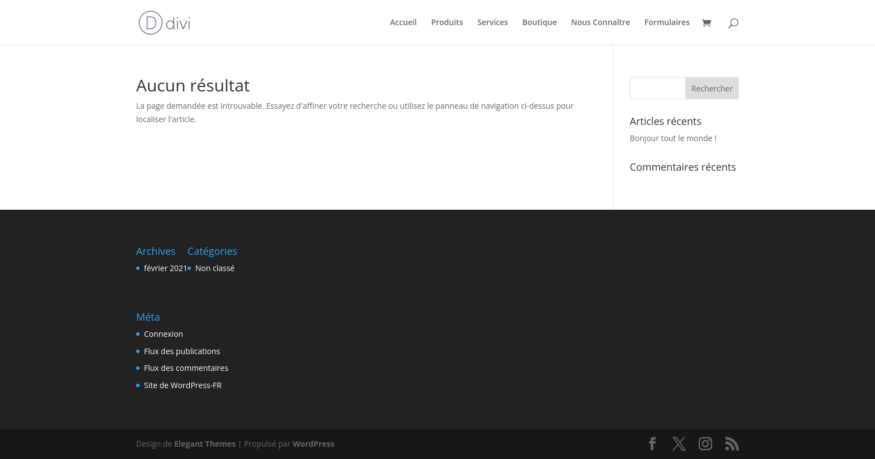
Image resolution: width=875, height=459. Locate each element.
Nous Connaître (600, 22)
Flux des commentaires (186, 368)
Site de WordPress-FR (183, 385)
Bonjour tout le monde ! (673, 138)
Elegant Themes (204, 443)
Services (492, 22)
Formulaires (667, 22)
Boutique (539, 22)
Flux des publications (182, 351)
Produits (447, 22)
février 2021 (166, 268)
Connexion (163, 333)
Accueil (403, 22)
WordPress (313, 443)
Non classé (214, 268)
